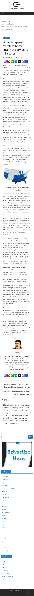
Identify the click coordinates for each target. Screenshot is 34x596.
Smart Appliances (6, 536)
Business (4, 491)
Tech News (4, 548)
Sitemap (3, 579)
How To (3, 521)
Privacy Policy (5, 570)
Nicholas (19, 57)
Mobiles (3, 527)
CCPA (3, 561)
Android (3, 482)
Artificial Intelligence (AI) (8, 488)
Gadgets (3, 506)
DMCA (3, 564)
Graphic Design (5, 512)
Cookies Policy (5, 573)
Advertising (4, 479)
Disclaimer (4, 567)
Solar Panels (5, 545)
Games (3, 509)
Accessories (4, 476)
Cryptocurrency (5, 497)
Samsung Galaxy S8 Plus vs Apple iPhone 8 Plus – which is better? (17, 392)
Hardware (4, 518)
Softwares (6, 38)
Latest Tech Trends (18, 591)
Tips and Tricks (5, 551)
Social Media (5, 539)
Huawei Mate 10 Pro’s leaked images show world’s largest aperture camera (15, 385)
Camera (3, 494)
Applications (5, 485)
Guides (3, 515)
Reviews (3, 530)
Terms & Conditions (7, 576)
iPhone (3, 524)
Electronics (4, 500)
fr (1, 503)
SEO (2, 533)
